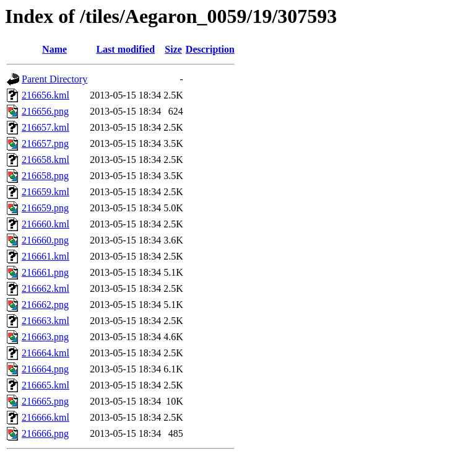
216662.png (45, 304)
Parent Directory (54, 79)
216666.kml (45, 417)
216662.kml (45, 288)
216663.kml (45, 320)
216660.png (45, 240)
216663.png (45, 336)
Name (54, 49)
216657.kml (45, 127)
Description (210, 49)
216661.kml (45, 256)
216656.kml (45, 95)
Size (173, 49)
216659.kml (45, 192)
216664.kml (45, 353)
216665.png (45, 401)
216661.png (45, 272)
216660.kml (45, 224)
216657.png (45, 143)
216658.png (45, 175)
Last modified (125, 49)
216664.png (45, 369)
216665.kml (45, 385)
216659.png (45, 208)
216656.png (45, 111)
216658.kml (45, 159)
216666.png (45, 433)
